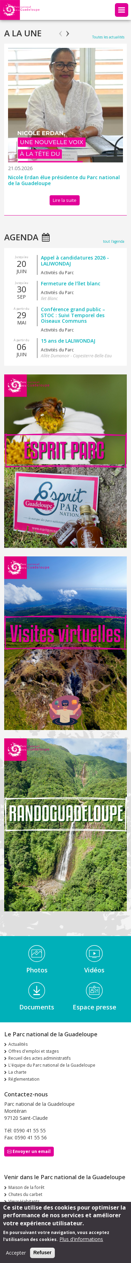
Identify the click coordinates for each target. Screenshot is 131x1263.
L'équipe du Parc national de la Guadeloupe (51, 1065)
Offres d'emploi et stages (33, 1051)
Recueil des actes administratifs (39, 1058)
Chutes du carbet (25, 1194)
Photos (37, 970)
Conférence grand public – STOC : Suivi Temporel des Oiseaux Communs (73, 315)
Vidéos (94, 970)
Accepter (16, 1253)
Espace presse (94, 1007)
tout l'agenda (113, 241)
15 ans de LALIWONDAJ (68, 340)
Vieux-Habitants (23, 1201)
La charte (17, 1072)
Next (68, 30)
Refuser (42, 1253)
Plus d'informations (81, 1239)
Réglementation (23, 1079)
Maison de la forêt (26, 1187)
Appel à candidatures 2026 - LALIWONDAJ (75, 260)
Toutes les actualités (108, 37)
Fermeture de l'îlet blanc (70, 283)
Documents (36, 1007)
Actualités (18, 1044)
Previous (61, 30)
